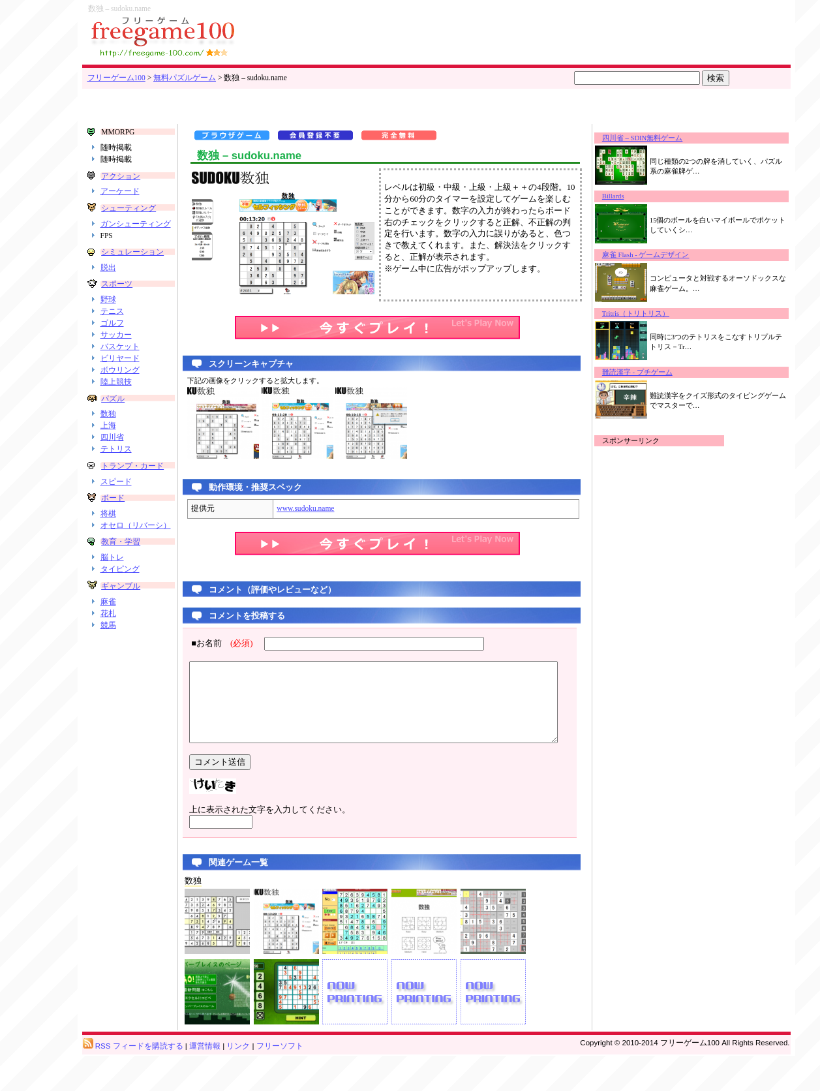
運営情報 (204, 1082)
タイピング (120, 605)
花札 (108, 649)
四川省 (112, 455)
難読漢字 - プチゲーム (650, 372)
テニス (112, 329)
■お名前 (213, 643)
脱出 (108, 285)
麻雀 (108, 637)
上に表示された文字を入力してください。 (256, 825)
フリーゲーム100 (116, 78)
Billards (626, 196)
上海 (108, 444)
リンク (238, 1082)
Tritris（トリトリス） (648, 313)
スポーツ (116, 302)
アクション (120, 176)
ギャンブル (120, 621)
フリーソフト (279, 1082)
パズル (112, 416)
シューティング (127, 208)
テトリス (116, 467)
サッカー (116, 353)
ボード (112, 524)
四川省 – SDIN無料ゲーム (655, 138)
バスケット (120, 365)
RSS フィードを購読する (133, 1082)
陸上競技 (116, 399)
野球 (108, 318)
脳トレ (112, 593)
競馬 (108, 660)
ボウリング (120, 388)
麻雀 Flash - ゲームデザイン (658, 254)
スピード (116, 507)
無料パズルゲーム (184, 78)
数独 (108, 432)
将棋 (108, 540)
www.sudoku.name (292, 508)
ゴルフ (112, 341)
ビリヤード (120, 376)
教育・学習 (120, 577)
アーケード (120, 191)
